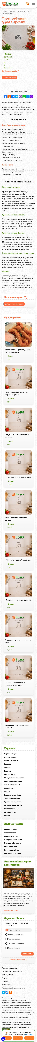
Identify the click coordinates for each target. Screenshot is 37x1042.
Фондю (7, 791)
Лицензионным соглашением (11, 1002)
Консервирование (11, 809)
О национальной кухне (13, 839)
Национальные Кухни (12, 795)
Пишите (5, 978)
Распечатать (8, 68)
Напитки (7, 764)
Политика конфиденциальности (13, 988)
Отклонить (18, 1038)
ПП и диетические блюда (14, 778)
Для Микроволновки (12, 785)
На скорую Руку (10, 812)
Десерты (7, 767)
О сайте (5, 981)
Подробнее (28, 1034)
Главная (5, 11)
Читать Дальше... (11, 910)
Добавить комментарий (14, 304)
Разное (7, 815)
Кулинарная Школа (11, 850)
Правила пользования (10, 968)
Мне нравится (10, 77)
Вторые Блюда (10, 757)
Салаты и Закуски (11, 761)
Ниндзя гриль (9, 788)
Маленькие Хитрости (12, 843)
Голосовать (27, 954)
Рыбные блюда (7, 13)
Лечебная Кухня (10, 846)
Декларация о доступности (12, 971)
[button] (3, 1039)
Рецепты (13, 11)
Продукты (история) (12, 836)
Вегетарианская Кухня (13, 781)
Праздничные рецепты (13, 802)
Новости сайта (7, 984)
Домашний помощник (12, 853)
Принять (7, 1038)
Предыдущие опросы (18, 959)
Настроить (29, 1038)
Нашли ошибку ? (10, 71)
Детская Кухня (9, 774)
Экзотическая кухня (12, 798)
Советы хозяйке (10, 829)
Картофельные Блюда (13, 805)
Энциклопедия (10, 833)
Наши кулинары (8, 975)
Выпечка (7, 771)
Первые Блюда (10, 754)
